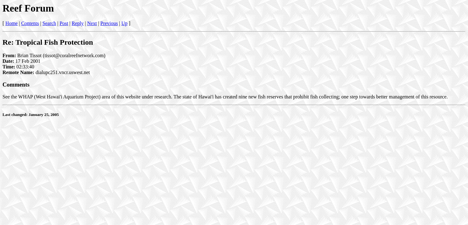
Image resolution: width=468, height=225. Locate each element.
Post (63, 23)
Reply (77, 23)
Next (92, 23)
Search (49, 23)
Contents (30, 23)
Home (11, 23)
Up (124, 23)
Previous (109, 23)
